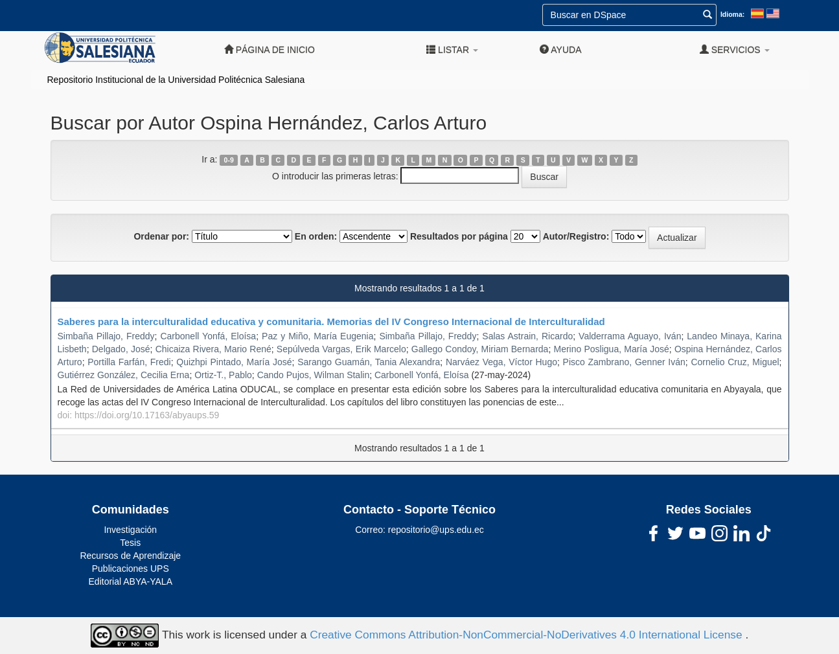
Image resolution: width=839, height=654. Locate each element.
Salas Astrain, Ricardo (527, 336)
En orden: (316, 236)
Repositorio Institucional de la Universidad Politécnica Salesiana (176, 79)
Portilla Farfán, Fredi (128, 362)
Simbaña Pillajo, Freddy (106, 336)
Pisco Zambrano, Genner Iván (624, 362)
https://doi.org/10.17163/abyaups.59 (147, 415)
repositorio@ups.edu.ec (436, 529)
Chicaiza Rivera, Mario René (213, 349)
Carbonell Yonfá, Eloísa (208, 336)
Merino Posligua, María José (611, 349)
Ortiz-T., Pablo (223, 375)
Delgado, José (121, 349)
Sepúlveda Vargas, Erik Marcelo (341, 349)
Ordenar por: (161, 236)
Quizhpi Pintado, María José (234, 362)
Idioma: (732, 14)
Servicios (735, 49)
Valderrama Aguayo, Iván (630, 336)
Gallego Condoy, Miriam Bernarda (480, 349)
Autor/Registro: (576, 236)
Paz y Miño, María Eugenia (317, 336)
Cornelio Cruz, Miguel (735, 362)
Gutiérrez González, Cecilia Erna (124, 375)
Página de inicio (269, 49)
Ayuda (560, 49)
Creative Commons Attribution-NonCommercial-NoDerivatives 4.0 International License (527, 634)
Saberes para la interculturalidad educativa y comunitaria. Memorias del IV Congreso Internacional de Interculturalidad (331, 321)
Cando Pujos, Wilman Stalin (313, 375)
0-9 (229, 160)
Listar (452, 49)
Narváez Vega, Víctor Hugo (501, 362)
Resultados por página (459, 236)
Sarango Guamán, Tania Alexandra (368, 362)
